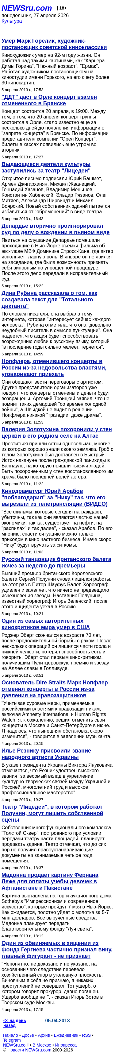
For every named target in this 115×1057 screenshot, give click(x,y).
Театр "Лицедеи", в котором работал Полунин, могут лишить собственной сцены (52, 813)
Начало (10, 1035)
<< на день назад (14, 1023)
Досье (28, 1035)
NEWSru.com (27, 8)
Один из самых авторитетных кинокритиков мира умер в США (46, 624)
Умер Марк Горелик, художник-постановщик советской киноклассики (54, 44)
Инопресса (66, 1045)
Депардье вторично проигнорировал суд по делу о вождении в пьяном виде (55, 229)
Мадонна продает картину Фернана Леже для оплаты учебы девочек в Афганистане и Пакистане (50, 881)
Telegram (12, 1040)
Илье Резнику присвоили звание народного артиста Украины (46, 754)
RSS (86, 1035)
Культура (12, 21)
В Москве (42, 1045)
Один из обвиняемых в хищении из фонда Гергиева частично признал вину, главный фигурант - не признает (57, 949)
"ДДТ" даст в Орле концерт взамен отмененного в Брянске (49, 100)
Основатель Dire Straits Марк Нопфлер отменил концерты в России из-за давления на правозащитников (55, 689)
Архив (44, 1035)
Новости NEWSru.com (29, 1049)
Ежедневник (66, 1035)
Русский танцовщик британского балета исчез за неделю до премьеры (56, 562)
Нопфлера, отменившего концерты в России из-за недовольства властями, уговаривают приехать (54, 367)
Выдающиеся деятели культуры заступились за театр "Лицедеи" (46, 167)
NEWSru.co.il (16, 1045)
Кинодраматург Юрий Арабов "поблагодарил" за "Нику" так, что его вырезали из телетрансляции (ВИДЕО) (55, 497)
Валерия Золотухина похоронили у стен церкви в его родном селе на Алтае (57, 432)
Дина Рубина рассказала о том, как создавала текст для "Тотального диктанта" (49, 299)
